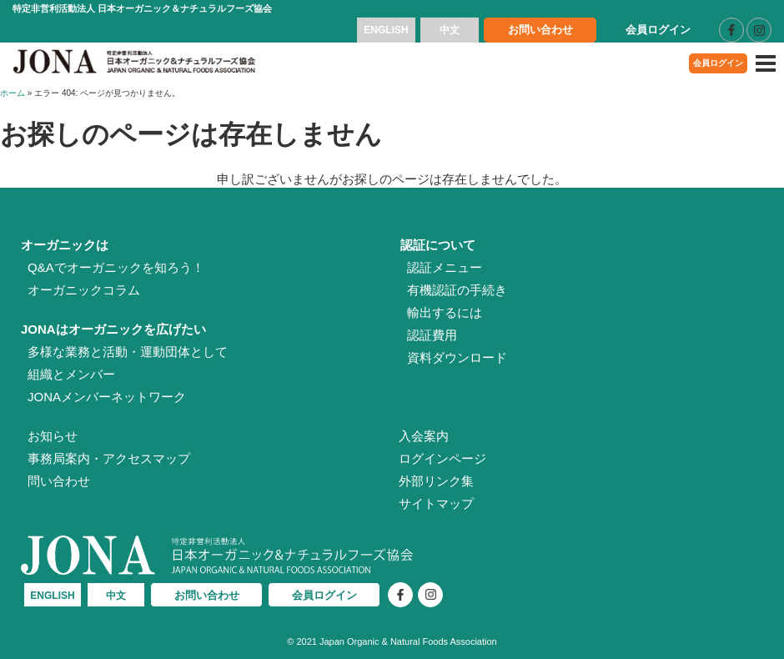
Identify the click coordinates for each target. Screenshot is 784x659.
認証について (437, 245)
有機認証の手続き (457, 290)
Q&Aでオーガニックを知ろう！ (116, 267)
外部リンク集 (436, 481)
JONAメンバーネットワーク (107, 397)
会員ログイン (658, 29)
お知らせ (53, 436)
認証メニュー (444, 267)
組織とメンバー (71, 374)
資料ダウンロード (457, 357)
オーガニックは (64, 245)
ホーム (12, 93)
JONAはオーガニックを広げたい (113, 329)
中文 (450, 30)
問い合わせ (59, 481)
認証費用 (432, 335)
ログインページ (442, 458)
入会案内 (424, 436)
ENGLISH (386, 30)
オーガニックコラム (84, 290)
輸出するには (444, 312)
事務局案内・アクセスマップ (109, 458)
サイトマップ (436, 503)
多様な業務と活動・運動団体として (128, 352)
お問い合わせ (540, 29)
